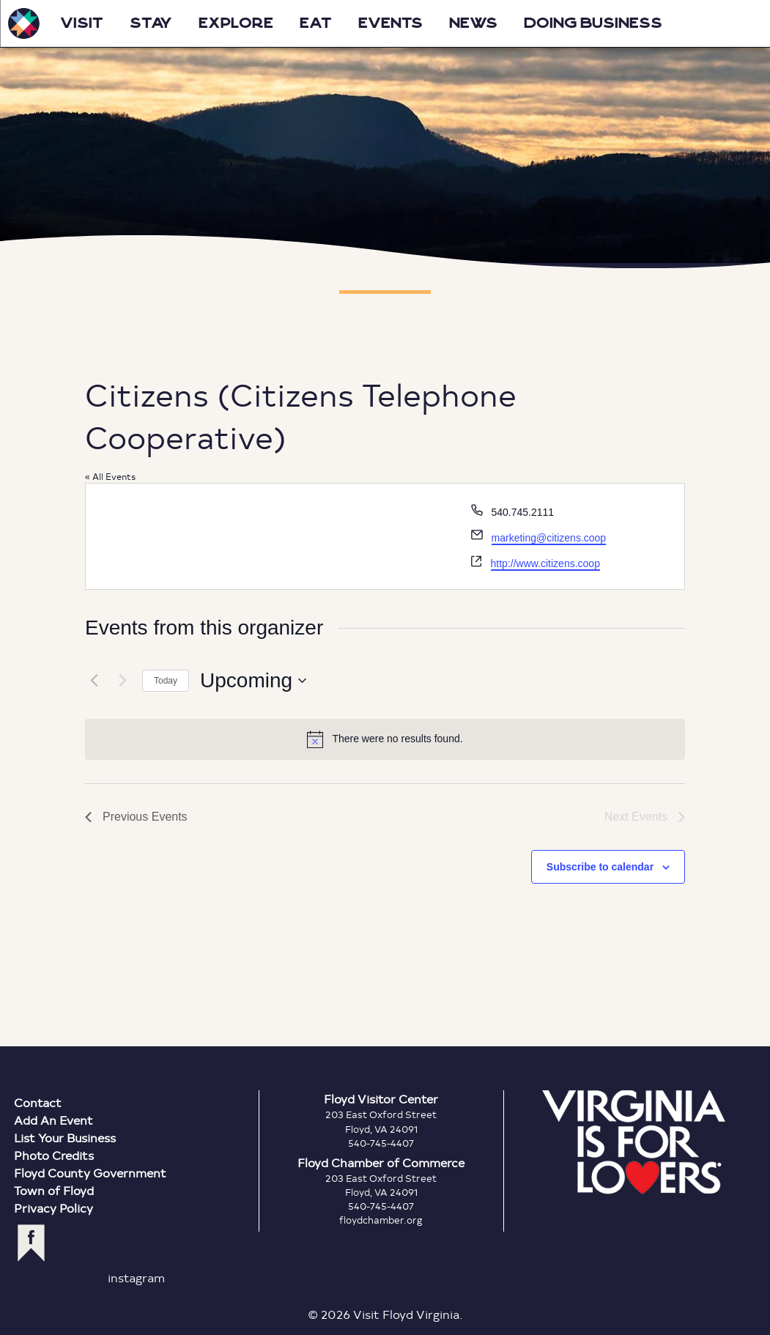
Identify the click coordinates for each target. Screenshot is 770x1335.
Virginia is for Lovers (633, 1142)
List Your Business (65, 1137)
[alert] (385, 739)
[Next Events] (122, 680)
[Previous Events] (94, 680)
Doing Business (593, 23)
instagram (136, 1277)
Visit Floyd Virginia (23, 23)
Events (390, 23)
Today (165, 681)
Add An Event (53, 1120)
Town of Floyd (54, 1190)
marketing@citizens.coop (549, 538)
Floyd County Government (90, 1172)
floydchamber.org (381, 1220)
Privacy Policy (53, 1207)
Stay (151, 23)
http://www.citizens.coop (545, 563)
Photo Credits (54, 1155)
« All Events (110, 476)
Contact (38, 1102)
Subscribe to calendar (600, 867)
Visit (81, 23)
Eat (316, 23)
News (473, 23)
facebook (31, 1243)
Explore (236, 23)
